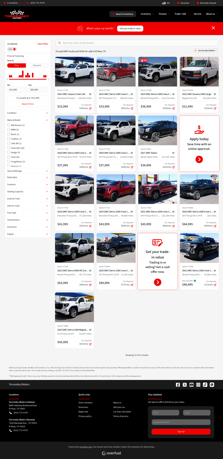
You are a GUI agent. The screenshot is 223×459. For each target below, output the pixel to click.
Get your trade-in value (130, 28)
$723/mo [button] (210, 283)
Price (16, 65)
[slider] (7, 79)
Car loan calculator (122, 411)
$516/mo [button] (169, 165)
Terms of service (120, 416)
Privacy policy (85, 416)
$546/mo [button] (169, 107)
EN (165, 3)
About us (117, 402)
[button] (13, 3)
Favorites (183, 3)
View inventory (85, 402)
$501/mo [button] (127, 107)
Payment (37, 65)
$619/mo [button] (85, 224)
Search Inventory (122, 14)
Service (197, 14)
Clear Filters (43, 43)
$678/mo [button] (85, 342)
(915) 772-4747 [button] (36, 2)
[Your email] (181, 422)
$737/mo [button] (127, 283)
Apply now (83, 411)
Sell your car (119, 407)
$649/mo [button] (127, 224)
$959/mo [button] (210, 224)
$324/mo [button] (210, 107)
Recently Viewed (206, 3)
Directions (83, 407)
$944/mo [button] (85, 283)
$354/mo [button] (85, 107)
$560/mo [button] (85, 165)
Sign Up (181, 431)
